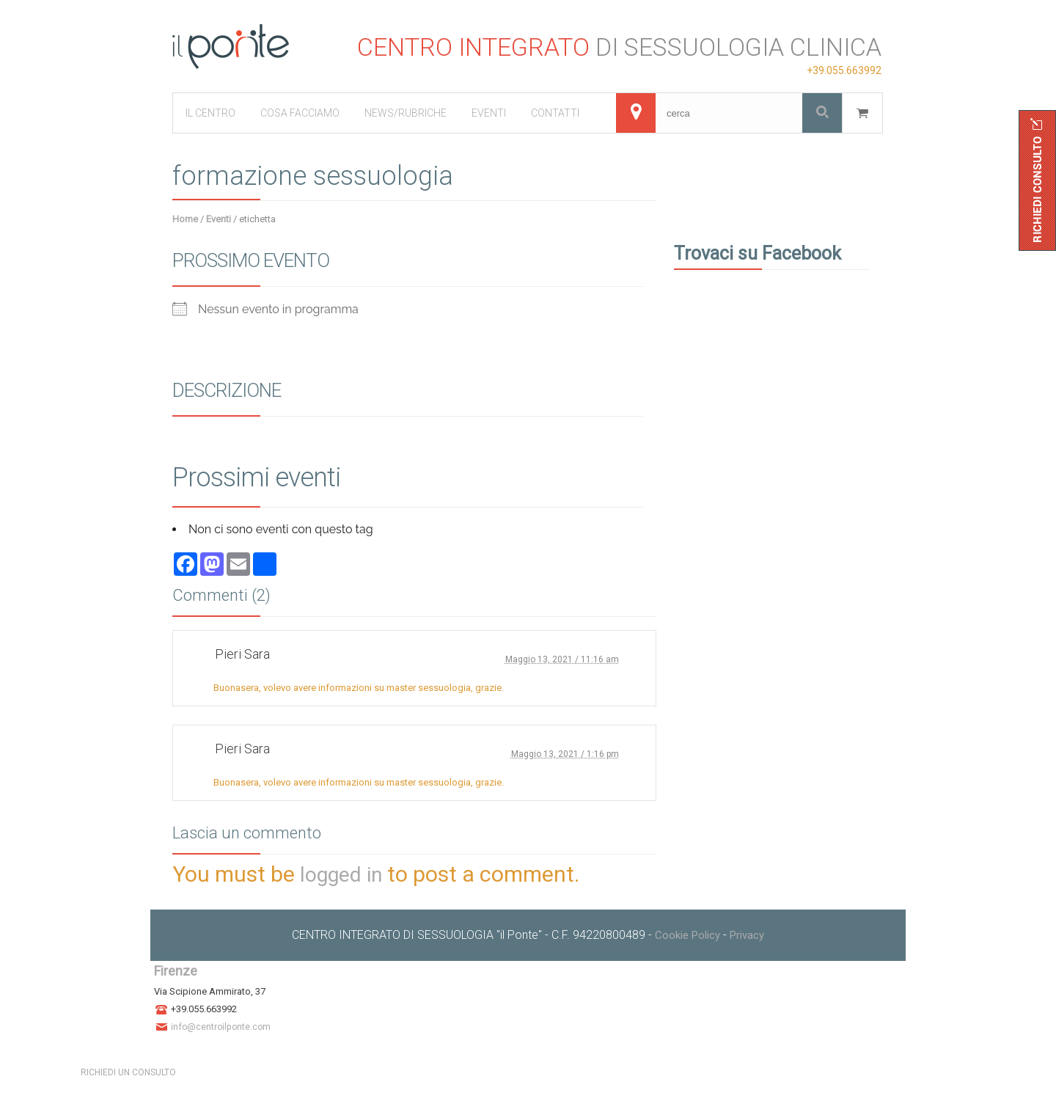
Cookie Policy (687, 935)
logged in (341, 875)
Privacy (747, 935)
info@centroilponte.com (221, 1027)
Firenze (175, 971)
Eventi (218, 218)
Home (185, 218)
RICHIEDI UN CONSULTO (128, 1072)
